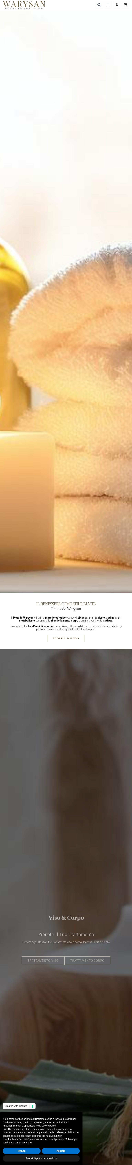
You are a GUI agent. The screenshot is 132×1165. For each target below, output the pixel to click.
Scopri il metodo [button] (66, 638)
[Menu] (108, 5)
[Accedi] (117, 5)
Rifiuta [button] (21, 1150)
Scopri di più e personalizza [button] (41, 1158)
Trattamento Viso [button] (43, 971)
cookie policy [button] (48, 1125)
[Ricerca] (99, 5)
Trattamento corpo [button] (87, 971)
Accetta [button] (61, 1150)
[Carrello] (125, 5)
